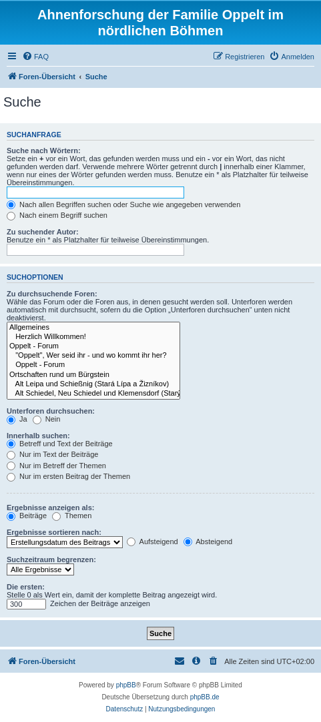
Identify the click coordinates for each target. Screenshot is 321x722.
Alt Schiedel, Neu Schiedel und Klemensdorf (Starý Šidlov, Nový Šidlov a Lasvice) (93, 393)
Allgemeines (93, 327)
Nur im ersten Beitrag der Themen (68, 476)
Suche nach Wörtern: (44, 151)
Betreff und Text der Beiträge (60, 444)
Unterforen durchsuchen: (51, 411)
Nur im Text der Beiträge (52, 454)
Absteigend (208, 541)
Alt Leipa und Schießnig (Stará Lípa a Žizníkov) (93, 384)
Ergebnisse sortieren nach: (54, 532)
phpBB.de (205, 697)
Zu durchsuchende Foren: (52, 294)
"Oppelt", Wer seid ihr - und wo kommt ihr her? (93, 355)
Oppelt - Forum (93, 346)
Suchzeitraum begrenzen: (51, 559)
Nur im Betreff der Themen (56, 466)
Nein (47, 419)
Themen (71, 516)
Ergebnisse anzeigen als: (50, 508)
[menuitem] (35, 57)
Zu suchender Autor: (43, 232)
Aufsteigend (152, 541)
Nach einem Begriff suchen (57, 215)
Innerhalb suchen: (38, 436)
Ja (17, 419)
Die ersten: (26, 587)
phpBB (126, 685)
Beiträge (27, 516)
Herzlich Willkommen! (93, 337)
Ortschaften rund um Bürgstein (93, 375)
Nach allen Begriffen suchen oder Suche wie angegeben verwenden (123, 204)
